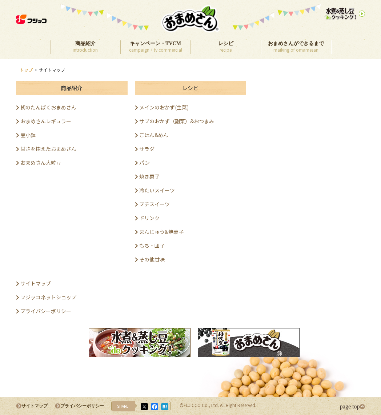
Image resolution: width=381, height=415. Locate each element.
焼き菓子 (147, 176)
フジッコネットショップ (46, 297)
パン (142, 162)
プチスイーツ (152, 204)
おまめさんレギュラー (43, 121)
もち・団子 (150, 245)
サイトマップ (33, 283)
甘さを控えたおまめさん (46, 148)
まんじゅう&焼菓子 (159, 231)
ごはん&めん (151, 135)
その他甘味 (150, 259)
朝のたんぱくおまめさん (46, 107)
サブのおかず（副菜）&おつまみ (174, 121)
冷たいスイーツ (155, 190)
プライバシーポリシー (43, 311)
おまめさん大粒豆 (38, 162)
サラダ (145, 148)
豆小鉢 (26, 135)
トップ (26, 70)
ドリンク (147, 218)
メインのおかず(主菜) (162, 107)
